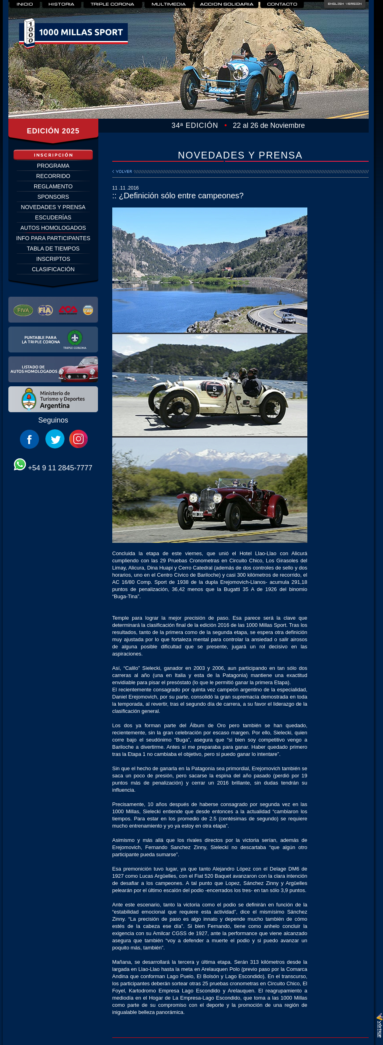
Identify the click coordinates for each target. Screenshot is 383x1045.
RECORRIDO (53, 176)
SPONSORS (53, 197)
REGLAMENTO (53, 186)
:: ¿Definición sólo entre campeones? (178, 195)
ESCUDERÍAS (53, 217)
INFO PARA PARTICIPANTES (53, 238)
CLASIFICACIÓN (53, 269)
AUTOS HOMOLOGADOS (53, 228)
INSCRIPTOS (53, 259)
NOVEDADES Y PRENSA (53, 207)
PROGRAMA (53, 165)
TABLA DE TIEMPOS (53, 248)
